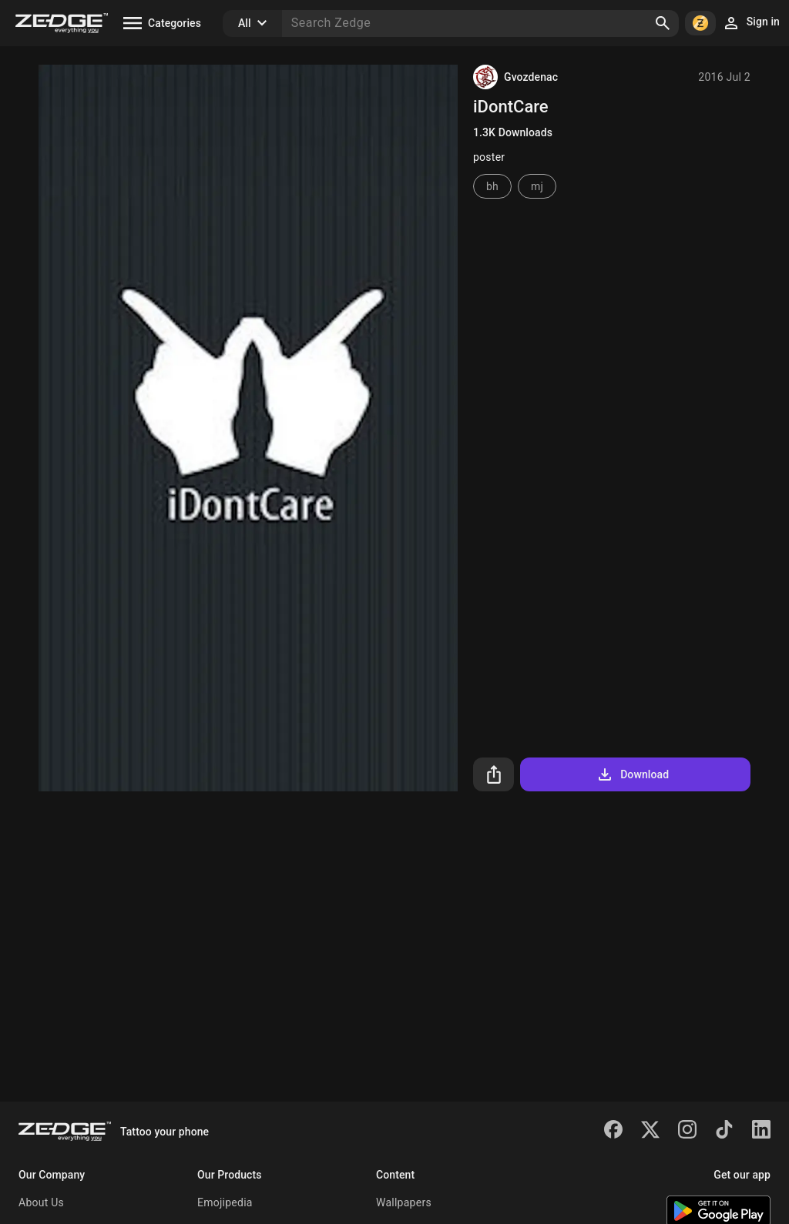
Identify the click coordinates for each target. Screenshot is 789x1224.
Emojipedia (225, 1202)
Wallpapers (403, 1202)
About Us (41, 1202)
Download (632, 774)
